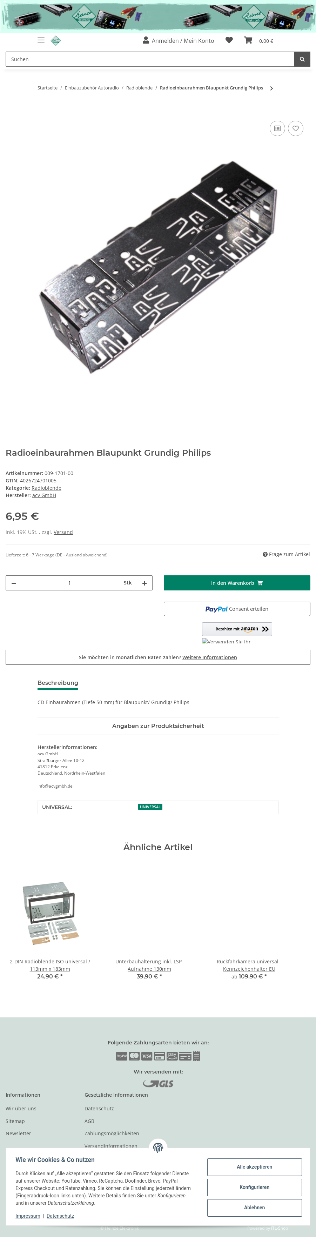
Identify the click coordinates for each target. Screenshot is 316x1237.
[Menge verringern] (13, 583)
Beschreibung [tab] (58, 683)
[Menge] (70, 583)
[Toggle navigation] (41, 37)
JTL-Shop (279, 1228)
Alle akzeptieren (252, 1167)
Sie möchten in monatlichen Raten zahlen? (158, 657)
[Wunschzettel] (229, 41)
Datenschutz (99, 1108)
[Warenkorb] (258, 41)
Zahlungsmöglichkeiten (112, 1133)
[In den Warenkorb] (11, 111)
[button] (178, 41)
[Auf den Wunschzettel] (295, 128)
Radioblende (46, 487)
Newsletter (18, 1133)
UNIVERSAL (150, 806)
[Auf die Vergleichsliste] (277, 128)
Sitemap (15, 1121)
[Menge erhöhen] (144, 583)
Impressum (29, 1216)
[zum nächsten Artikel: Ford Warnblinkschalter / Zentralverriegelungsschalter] (271, 88)
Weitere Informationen (209, 657)
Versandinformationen (111, 1146)
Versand (63, 532)
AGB (89, 1121)
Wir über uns (21, 1108)
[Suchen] (150, 59)
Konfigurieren (253, 1187)
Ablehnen (252, 1207)
